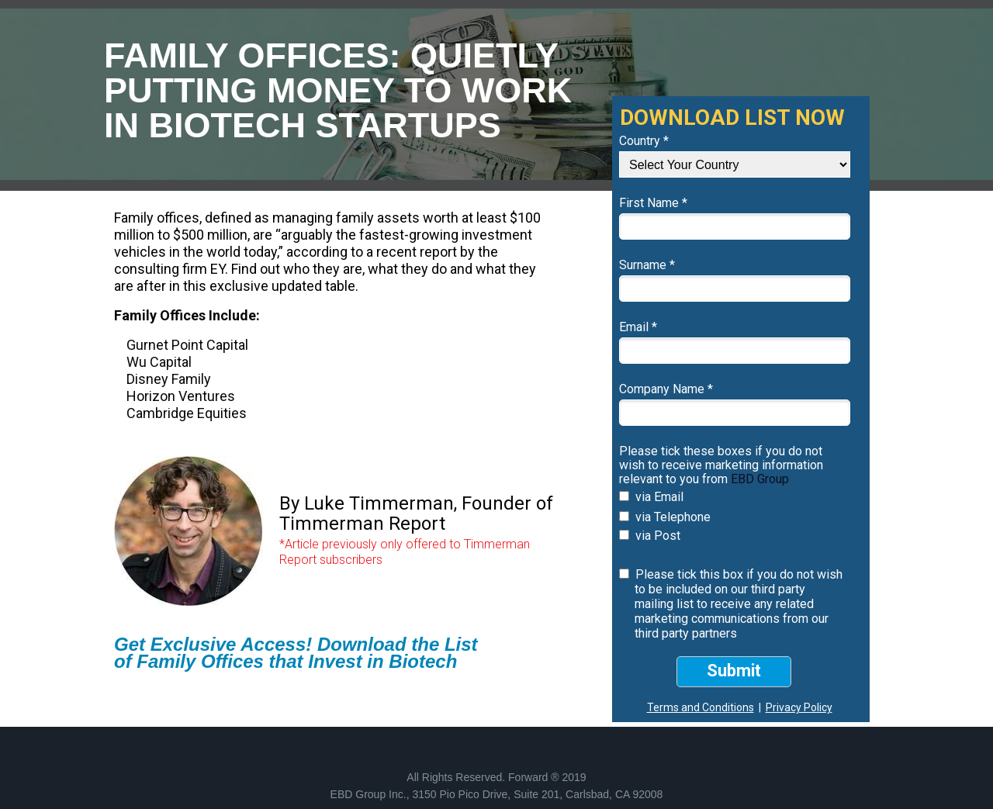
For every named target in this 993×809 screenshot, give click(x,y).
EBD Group (760, 479)
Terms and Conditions (700, 707)
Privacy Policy (799, 707)
